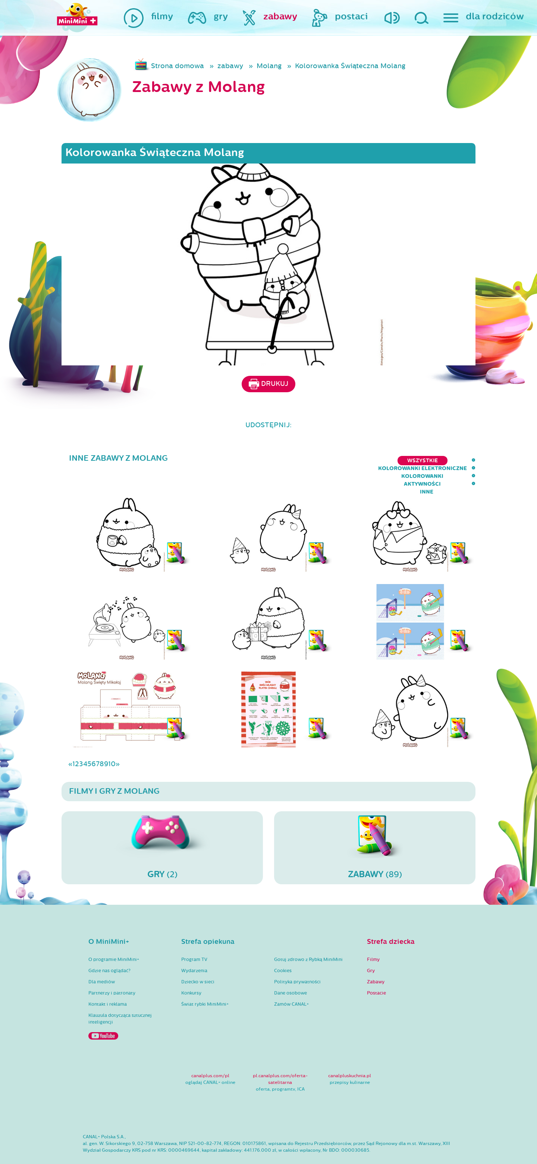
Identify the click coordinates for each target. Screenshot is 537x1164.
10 (112, 742)
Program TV (194, 938)
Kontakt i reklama (107, 982)
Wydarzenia (194, 949)
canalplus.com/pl (210, 1054)
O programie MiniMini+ (113, 938)
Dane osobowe (290, 971)
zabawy (230, 66)
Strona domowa (177, 66)
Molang (269, 66)
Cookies (283, 949)
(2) (162, 826)
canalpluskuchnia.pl (349, 1054)
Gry (371, 949)
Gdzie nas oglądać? (109, 949)
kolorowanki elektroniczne (300, 460)
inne (468, 460)
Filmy (373, 938)
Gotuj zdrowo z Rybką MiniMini (308, 938)
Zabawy (375, 960)
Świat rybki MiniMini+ (205, 982)
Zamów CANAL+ (291, 982)
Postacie (376, 971)
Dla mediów (101, 960)
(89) (374, 826)
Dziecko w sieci (197, 960)
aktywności (430, 460)
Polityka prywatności (297, 960)
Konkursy (191, 971)
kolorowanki (379, 460)
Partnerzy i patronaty (111, 971)
